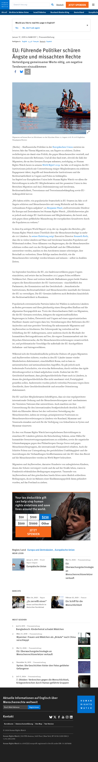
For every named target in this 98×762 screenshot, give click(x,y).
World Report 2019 (51, 165)
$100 (33, 517)
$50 (21, 517)
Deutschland (80, 12)
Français (36, 41)
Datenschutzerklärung (24, 723)
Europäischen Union (63, 147)
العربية (30, 41)
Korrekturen (8, 723)
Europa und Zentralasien (40, 549)
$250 (45, 517)
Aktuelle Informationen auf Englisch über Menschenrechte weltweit (30, 699)
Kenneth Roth (81, 236)
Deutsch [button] (60, 4)
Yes (16, 27)
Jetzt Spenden (77, 5)
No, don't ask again (31, 27)
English (24, 41)
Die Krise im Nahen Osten (20, 12)
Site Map (38, 723)
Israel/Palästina (40, 12)
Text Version (49, 723)
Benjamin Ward (54, 207)
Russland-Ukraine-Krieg (61, 12)
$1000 (33, 523)
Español (49, 41)
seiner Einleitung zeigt (43, 236)
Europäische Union (65, 549)
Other (45, 523)
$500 (21, 523)
